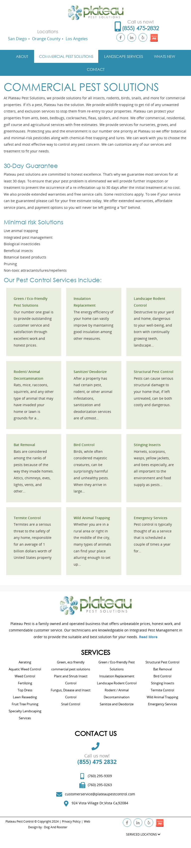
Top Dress (25, 690)
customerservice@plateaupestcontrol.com (100, 794)
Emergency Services (150, 517)
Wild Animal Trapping (92, 517)
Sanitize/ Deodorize (90, 371)
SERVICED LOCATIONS (143, 834)
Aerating (25, 662)
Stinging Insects (147, 444)
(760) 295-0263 (100, 784)
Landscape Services (123, 56)
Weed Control (25, 676)
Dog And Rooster (55, 827)
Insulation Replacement (116, 676)
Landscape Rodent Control (117, 683)
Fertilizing (25, 683)
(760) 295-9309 (100, 775)
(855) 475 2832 (97, 762)
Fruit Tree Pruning (25, 704)
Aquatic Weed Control (25, 669)
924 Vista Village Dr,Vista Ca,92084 (100, 803)
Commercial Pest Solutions (66, 56)
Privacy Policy (71, 821)
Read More (148, 636)
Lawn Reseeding (25, 697)
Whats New (164, 56)
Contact (95, 69)
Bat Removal (24, 444)
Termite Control (27, 517)
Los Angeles (77, 38)
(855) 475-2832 (140, 28)
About (22, 56)
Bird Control (84, 444)
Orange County (46, 38)
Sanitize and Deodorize (117, 704)
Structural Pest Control (153, 371)
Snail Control (70, 704)
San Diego (17, 38)
